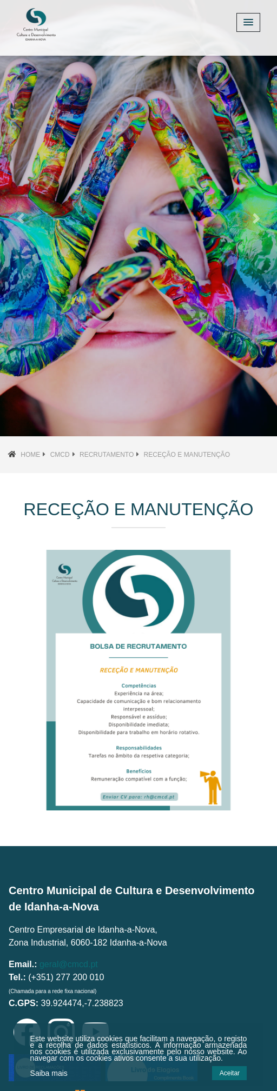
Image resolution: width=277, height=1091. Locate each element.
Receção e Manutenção (187, 454)
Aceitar (230, 1073)
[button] (21, 218)
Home (30, 454)
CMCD (60, 454)
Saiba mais (49, 1073)
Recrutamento (107, 454)
